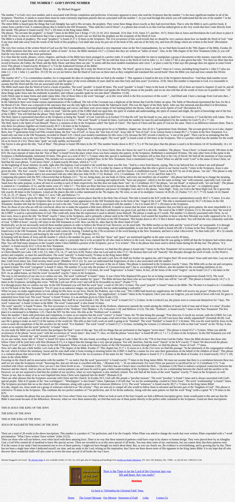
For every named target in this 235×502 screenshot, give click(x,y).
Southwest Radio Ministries (129, 460)
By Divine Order (36, 460)
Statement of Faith (128, 497)
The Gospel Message (90, 497)
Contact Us (162, 497)
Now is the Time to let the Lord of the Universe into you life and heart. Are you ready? (137, 473)
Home (71, 497)
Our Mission (110, 497)
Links (146, 497)
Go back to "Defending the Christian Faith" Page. (117, 490)
